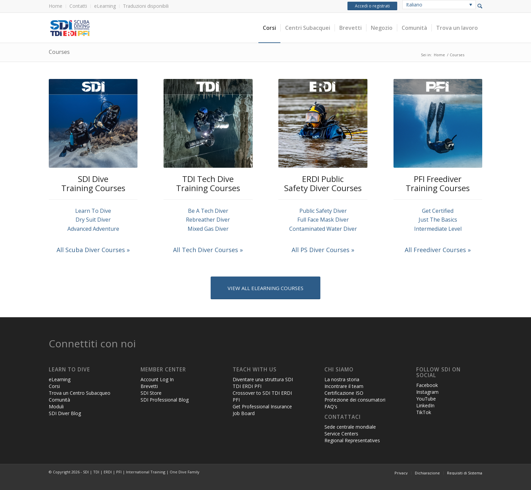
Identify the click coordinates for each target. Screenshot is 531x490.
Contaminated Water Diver (323, 228)
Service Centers (341, 433)
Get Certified (437, 211)
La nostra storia (341, 379)
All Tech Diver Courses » (208, 250)
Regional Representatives (352, 440)
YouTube (426, 398)
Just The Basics (438, 219)
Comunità (59, 399)
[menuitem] (57, 6)
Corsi (54, 386)
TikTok (423, 412)
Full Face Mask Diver (323, 219)
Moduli (56, 406)
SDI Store (151, 393)
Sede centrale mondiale (350, 427)
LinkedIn (425, 405)
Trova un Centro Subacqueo (79, 393)
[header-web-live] (125, 28)
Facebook (427, 385)
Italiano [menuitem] (414, 4)
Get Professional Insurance (262, 406)
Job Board (244, 413)
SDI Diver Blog (65, 413)
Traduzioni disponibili (146, 6)
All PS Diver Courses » (323, 250)
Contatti (78, 6)
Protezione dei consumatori (354, 399)
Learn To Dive (93, 211)
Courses (59, 52)
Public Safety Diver (323, 211)
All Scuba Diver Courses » (93, 250)
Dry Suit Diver (93, 219)
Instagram (427, 392)
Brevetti (149, 386)
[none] (439, 4)
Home (55, 6)
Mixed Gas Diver (208, 228)
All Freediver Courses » (438, 250)
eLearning (105, 6)
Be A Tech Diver (208, 211)
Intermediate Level (438, 228)
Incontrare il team (343, 386)
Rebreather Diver (208, 219)
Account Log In (157, 379)
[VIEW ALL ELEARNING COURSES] (265, 288)
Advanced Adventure (93, 228)
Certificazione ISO (343, 393)
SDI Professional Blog (165, 399)
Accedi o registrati (372, 6)
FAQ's (330, 406)
